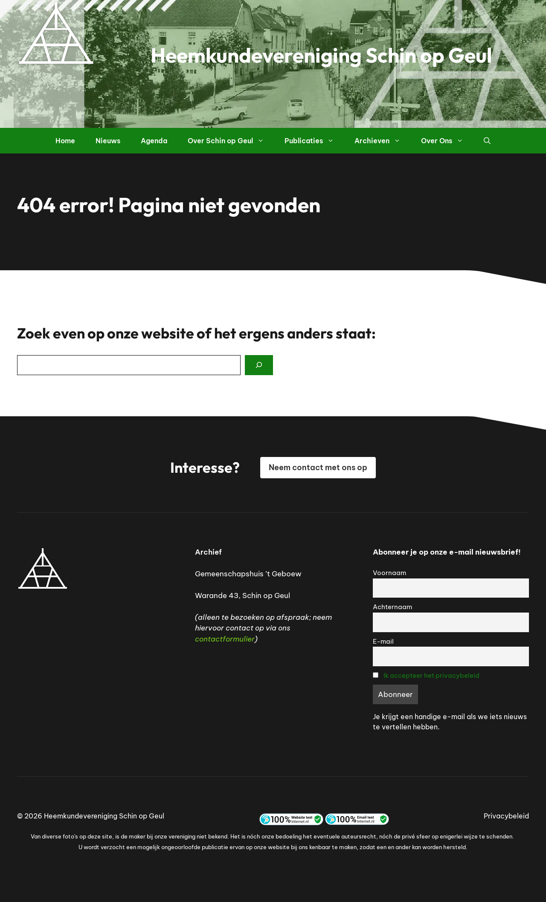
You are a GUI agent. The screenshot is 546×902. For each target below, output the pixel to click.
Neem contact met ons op (318, 467)
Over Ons (447, 140)
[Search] (259, 365)
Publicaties (314, 140)
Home (65, 140)
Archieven (382, 140)
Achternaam (392, 607)
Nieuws (108, 140)
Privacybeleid (506, 816)
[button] (487, 140)
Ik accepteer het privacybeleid (431, 675)
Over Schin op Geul (231, 140)
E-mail (383, 641)
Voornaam (389, 573)
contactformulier (225, 639)
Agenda (154, 140)
